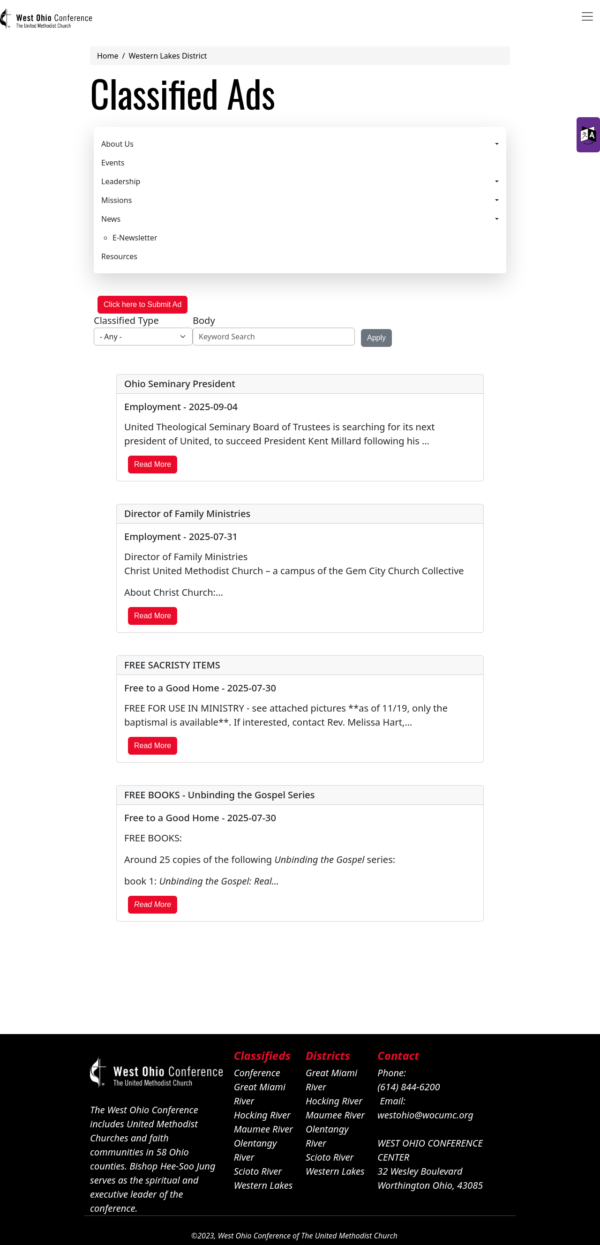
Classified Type (126, 320)
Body (204, 320)
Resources (119, 256)
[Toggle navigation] (587, 16)
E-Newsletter (135, 237)
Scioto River (258, 1171)
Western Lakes (263, 1185)
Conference (257, 1072)
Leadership (120, 181)
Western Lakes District (167, 56)
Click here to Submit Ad (142, 304)
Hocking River (262, 1115)
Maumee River (263, 1129)
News (110, 219)
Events (112, 163)
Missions (116, 200)
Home (108, 56)
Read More (152, 464)
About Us (117, 144)
